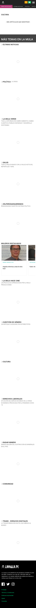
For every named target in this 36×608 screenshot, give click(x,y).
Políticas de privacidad (7, 595)
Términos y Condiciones (8, 592)
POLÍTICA (27, 6)
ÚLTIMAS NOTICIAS (18, 6)
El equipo (4, 589)
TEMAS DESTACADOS (6, 6)
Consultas (4, 601)
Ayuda (3, 598)
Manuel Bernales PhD (8, 262)
